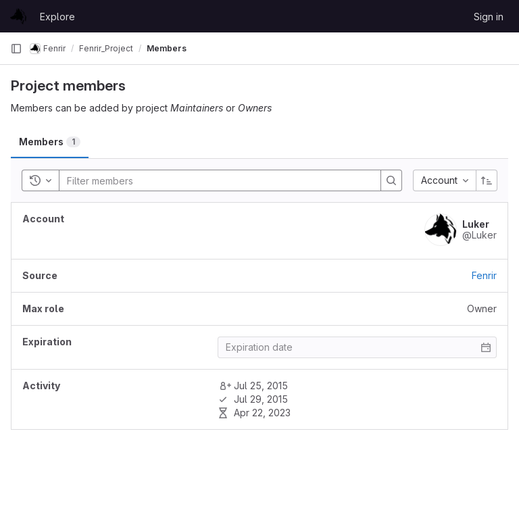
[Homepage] (18, 16)
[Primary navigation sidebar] (16, 48)
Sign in (488, 16)
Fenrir (484, 275)
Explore (57, 16)
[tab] (50, 142)
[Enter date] (357, 347)
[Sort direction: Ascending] (486, 180)
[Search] (148, 180)
